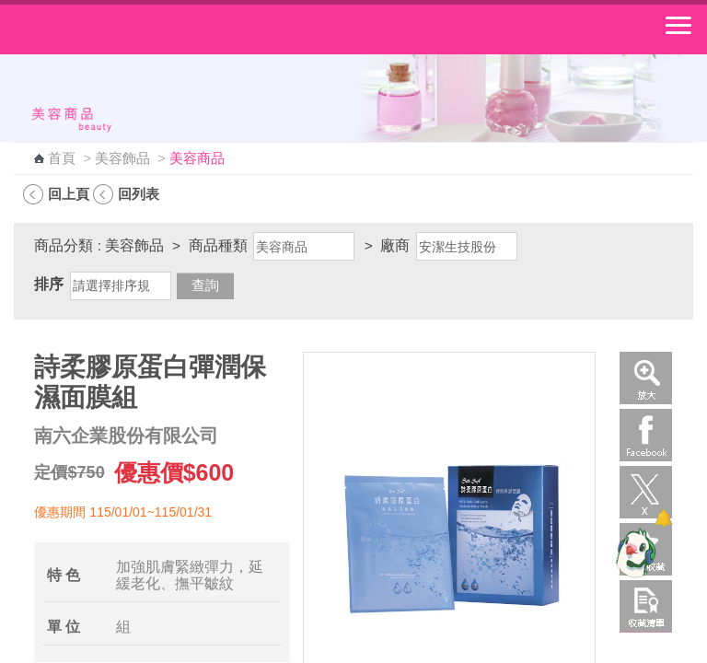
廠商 (395, 245)
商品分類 (63, 245)
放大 (646, 378)
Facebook (646, 435)
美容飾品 (122, 158)
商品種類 (218, 245)
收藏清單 (646, 606)
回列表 (138, 194)
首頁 (61, 158)
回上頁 (68, 194)
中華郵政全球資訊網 (115, 29)
